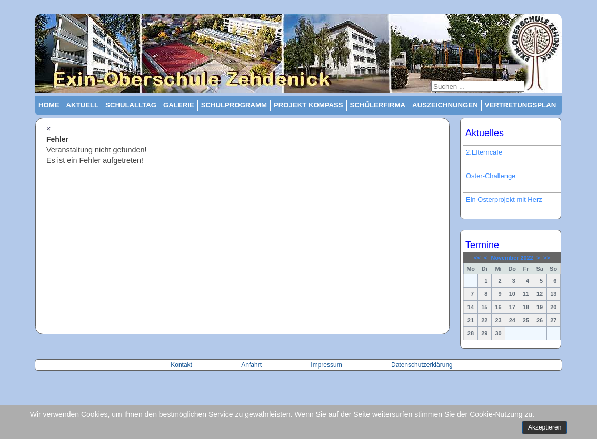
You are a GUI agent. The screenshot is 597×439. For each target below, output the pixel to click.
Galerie (178, 105)
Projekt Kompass (308, 105)
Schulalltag (130, 105)
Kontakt (182, 365)
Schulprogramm (234, 105)
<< (477, 257)
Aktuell (82, 105)
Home (48, 105)
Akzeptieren (544, 427)
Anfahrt (252, 365)
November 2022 (512, 257)
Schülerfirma (378, 105)
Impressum (326, 365)
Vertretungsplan (520, 105)
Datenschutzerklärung (422, 365)
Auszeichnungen (445, 105)
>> (546, 257)
